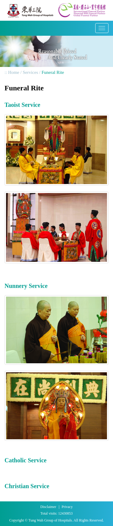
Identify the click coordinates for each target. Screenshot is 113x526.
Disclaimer (48, 507)
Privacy (67, 507)
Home (13, 72)
